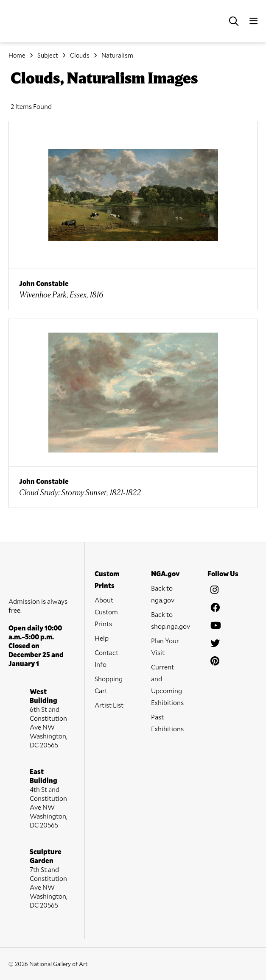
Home (16, 55)
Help (102, 637)
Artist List (109, 704)
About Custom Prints (106, 611)
